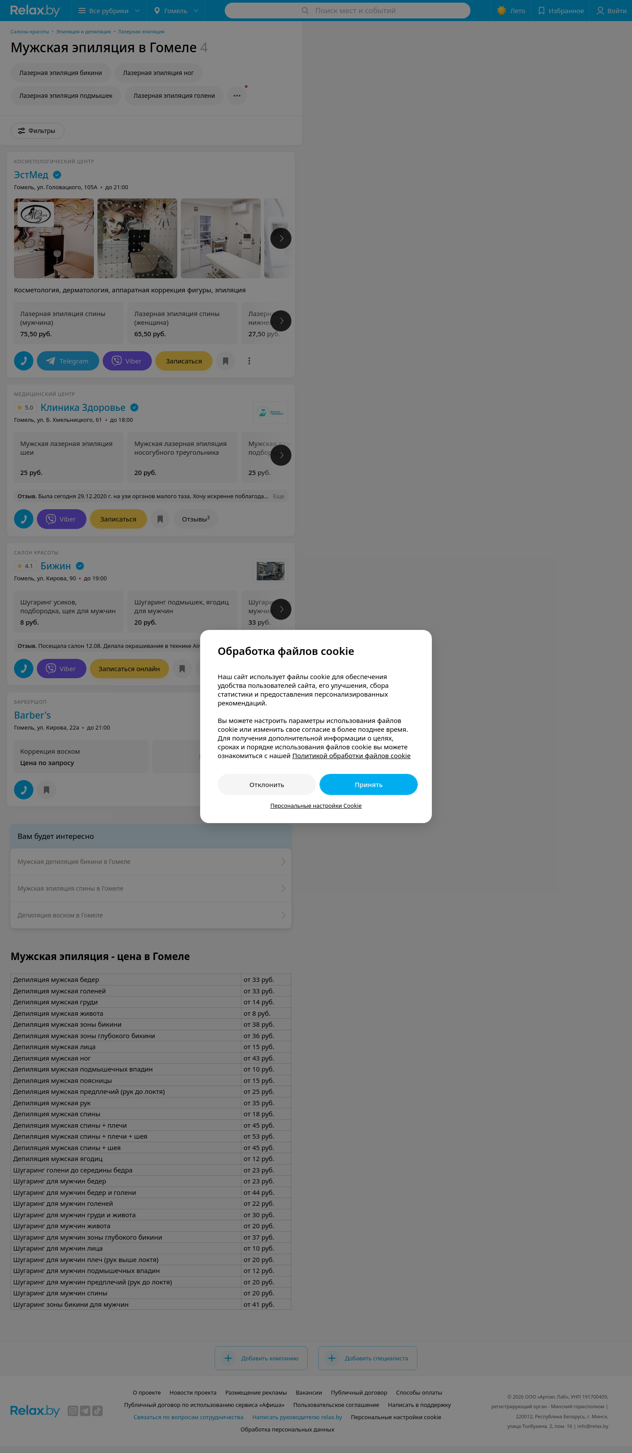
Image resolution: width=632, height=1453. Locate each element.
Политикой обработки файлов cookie (351, 755)
